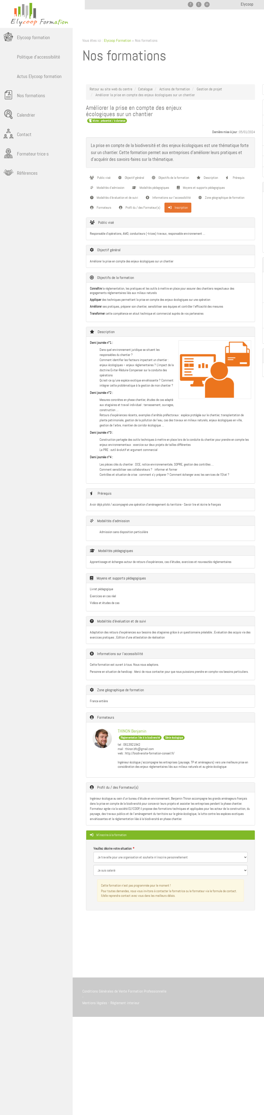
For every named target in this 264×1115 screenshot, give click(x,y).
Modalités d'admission (107, 187)
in (207, 4)
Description (207, 177)
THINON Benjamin (132, 731)
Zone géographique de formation (221, 197)
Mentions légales (94, 1002)
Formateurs (100, 207)
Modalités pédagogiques (150, 187)
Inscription (178, 207)
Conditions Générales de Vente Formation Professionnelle (124, 991)
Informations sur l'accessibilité (168, 197)
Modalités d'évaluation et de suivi (114, 197)
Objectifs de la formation (170, 177)
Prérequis (235, 177)
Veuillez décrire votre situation (112, 848)
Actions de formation (174, 89)
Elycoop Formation (117, 40)
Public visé (100, 177)
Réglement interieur (125, 1002)
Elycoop (247, 4)
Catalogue (145, 89)
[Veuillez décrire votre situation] (170, 870)
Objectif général (131, 177)
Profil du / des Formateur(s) (139, 207)
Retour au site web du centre (111, 89)
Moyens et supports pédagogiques (201, 187)
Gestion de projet (209, 89)
